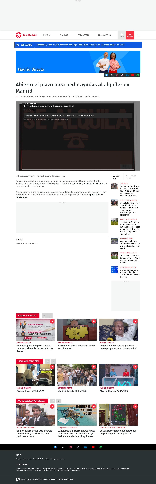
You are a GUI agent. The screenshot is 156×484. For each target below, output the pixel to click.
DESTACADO (26, 45)
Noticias (46, 35)
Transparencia (47, 469)
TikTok (122, 75)
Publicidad (67, 469)
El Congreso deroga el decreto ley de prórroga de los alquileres (118, 415)
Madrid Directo (24, 343)
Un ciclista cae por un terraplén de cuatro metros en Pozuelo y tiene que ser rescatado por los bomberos (114, 202)
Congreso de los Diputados (112, 428)
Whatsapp (137, 75)
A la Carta (64, 35)
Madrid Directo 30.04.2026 (77, 375)
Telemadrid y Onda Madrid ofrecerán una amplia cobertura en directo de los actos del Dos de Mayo (80, 45)
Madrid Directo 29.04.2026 (118, 375)
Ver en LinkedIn (85, 447)
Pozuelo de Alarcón (128, 200)
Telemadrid (27, 459)
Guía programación (58, 459)
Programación (104, 35)
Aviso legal (48, 470)
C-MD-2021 (78, 62)
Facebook (106, 75)
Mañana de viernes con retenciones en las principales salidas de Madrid (114, 241)
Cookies (56, 470)
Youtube (132, 75)
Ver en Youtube (93, 447)
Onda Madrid (83, 35)
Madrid (34, 243)
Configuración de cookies (70, 470)
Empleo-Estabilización (97, 469)
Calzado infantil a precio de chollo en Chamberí (77, 330)
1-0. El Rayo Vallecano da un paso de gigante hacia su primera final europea (114, 255)
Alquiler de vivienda (23, 243)
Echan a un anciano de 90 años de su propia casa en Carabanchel (118, 330)
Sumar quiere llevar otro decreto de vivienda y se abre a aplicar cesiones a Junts (35, 415)
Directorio (58, 469)
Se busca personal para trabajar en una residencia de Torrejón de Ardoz (35, 330)
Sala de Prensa (21, 469)
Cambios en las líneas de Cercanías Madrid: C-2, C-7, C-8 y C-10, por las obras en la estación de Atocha (114, 186)
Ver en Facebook (55, 447)
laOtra (47, 459)
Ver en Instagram (70, 447)
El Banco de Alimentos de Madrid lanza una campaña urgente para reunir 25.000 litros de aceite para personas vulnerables (114, 221)
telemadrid (23, 479)
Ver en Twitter (63, 447)
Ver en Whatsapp (101, 447)
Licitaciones (111, 469)
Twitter (111, 75)
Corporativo (23, 465)
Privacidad (38, 470)
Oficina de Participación (24, 470)
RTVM (18, 455)
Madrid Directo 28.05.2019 (35, 375)
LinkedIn (127, 75)
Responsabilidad (34, 469)
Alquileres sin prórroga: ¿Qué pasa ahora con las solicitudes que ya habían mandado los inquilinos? (77, 415)
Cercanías (124, 183)
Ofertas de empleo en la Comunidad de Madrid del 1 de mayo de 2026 (114, 269)
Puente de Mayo (126, 238)
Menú (138, 35)
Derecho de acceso (80, 469)
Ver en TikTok (78, 447)
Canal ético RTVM (123, 469)
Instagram (116, 75)
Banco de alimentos (128, 219)
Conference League (128, 253)
